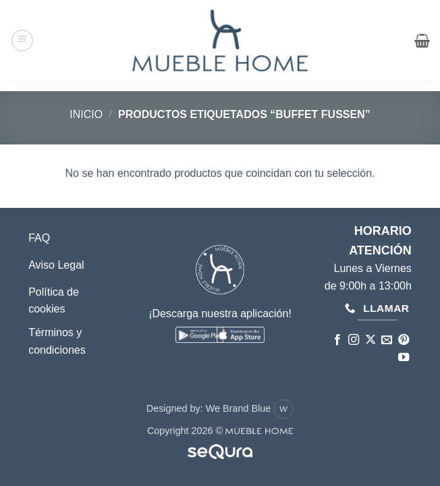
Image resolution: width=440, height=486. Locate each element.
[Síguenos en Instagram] (353, 340)
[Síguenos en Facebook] (337, 340)
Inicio (86, 114)
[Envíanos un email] (386, 340)
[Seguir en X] (370, 340)
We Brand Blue (250, 408)
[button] (22, 40)
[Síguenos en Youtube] (402, 358)
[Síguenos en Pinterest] (402, 340)
